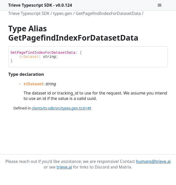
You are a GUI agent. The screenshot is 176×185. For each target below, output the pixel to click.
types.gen (62, 13)
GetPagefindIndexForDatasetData (108, 13)
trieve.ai (64, 167)
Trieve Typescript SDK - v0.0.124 (40, 5)
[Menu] (163, 5)
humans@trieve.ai (153, 161)
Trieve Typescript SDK (29, 13)
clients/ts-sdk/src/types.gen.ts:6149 (61, 108)
